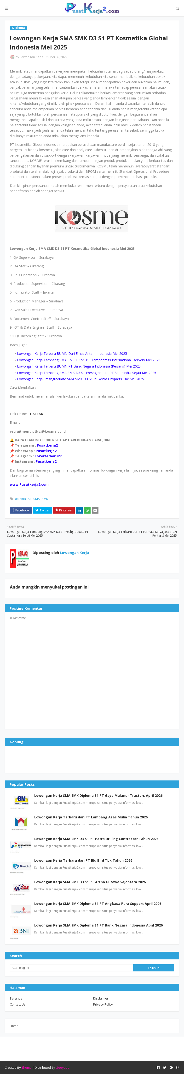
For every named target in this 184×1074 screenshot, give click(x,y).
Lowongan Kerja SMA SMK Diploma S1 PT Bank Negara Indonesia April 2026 (98, 925)
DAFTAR (36, 413)
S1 (29, 499)
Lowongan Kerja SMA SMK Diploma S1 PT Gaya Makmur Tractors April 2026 (98, 795)
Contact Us (17, 1004)
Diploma (20, 499)
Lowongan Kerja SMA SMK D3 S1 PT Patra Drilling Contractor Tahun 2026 (96, 838)
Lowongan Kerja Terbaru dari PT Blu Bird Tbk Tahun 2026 (83, 860)
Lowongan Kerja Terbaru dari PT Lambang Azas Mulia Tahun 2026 (91, 817)
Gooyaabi (63, 1067)
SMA (36, 499)
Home (14, 1026)
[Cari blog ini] (71, 967)
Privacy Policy (103, 1004)
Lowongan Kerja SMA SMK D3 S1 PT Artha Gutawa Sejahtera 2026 (90, 882)
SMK (45, 499)
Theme (27, 1067)
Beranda (16, 998)
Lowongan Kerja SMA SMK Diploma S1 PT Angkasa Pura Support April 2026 (97, 903)
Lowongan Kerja (31, 57)
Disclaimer (100, 998)
